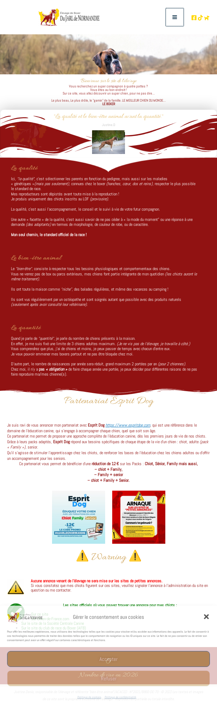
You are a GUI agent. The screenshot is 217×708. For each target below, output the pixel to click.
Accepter (108, 659)
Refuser (108, 678)
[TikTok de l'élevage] (195, 19)
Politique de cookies (89, 697)
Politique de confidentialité (120, 697)
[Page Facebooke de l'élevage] (184, 19)
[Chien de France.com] (207, 19)
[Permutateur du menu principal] (165, 18)
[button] (206, 616)
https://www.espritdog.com (127, 427)
